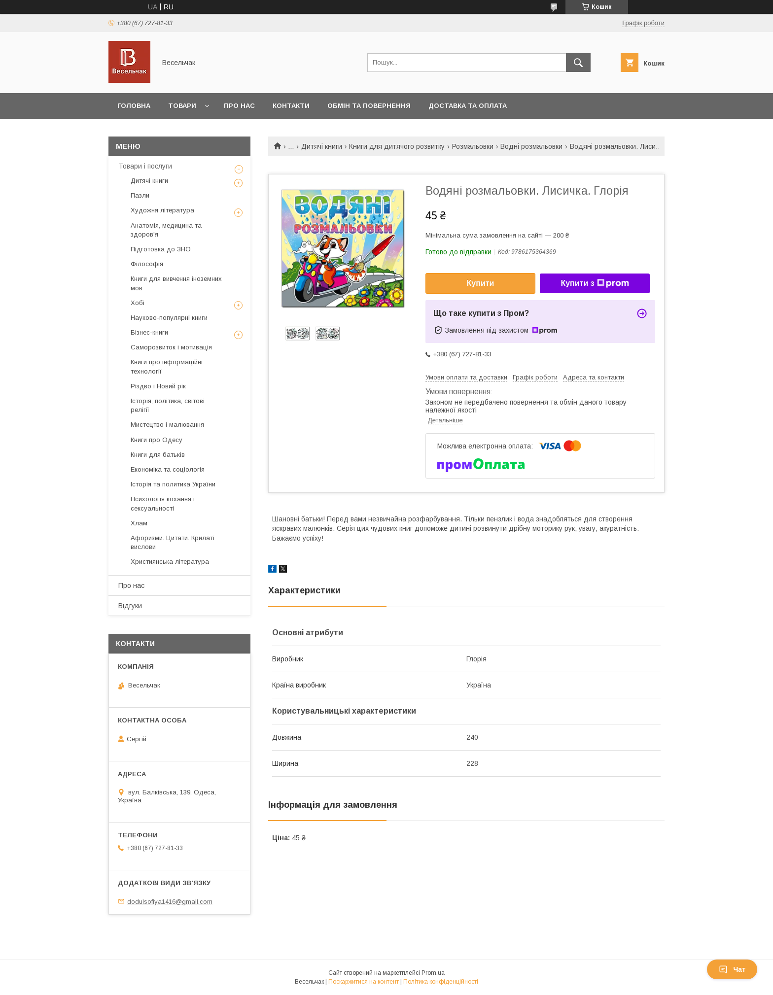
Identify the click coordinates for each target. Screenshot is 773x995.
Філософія (147, 264)
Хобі (137, 303)
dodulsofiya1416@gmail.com (169, 901)
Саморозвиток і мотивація (171, 347)
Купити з (595, 283)
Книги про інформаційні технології (167, 366)
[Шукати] (578, 62)
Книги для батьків (158, 454)
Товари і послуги (145, 166)
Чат (732, 969)
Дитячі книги (321, 146)
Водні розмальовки (531, 146)
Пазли (140, 195)
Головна (133, 105)
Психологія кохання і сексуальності (163, 503)
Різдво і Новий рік (158, 386)
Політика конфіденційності (440, 981)
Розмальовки (472, 146)
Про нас (239, 105)
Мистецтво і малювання (167, 424)
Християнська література (170, 561)
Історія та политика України (173, 484)
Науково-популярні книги (169, 317)
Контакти (291, 105)
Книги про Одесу (156, 440)
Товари (182, 105)
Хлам (139, 523)
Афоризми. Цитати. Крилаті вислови (172, 542)
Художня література (162, 210)
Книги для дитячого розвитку (397, 146)
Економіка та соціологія (168, 469)
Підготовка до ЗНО (161, 249)
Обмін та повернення (369, 105)
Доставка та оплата (467, 105)
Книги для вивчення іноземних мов (176, 283)
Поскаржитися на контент (363, 981)
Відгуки (130, 606)
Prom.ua (433, 972)
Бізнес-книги (149, 332)
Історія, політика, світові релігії (168, 405)
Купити (480, 283)
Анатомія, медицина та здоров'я (166, 230)
